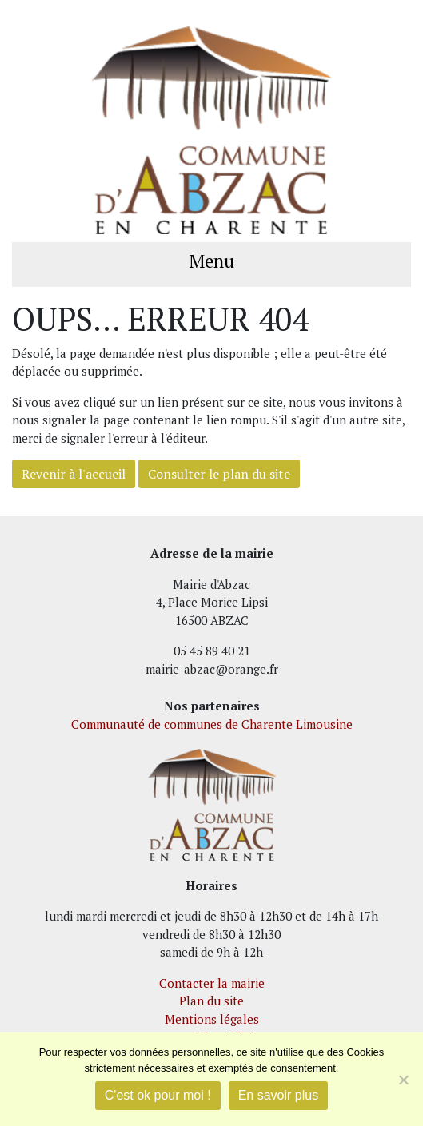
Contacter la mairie (212, 983)
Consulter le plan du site (219, 474)
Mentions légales (212, 1019)
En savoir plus (278, 1095)
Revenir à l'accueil (74, 474)
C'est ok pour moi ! (158, 1095)
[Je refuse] (403, 1080)
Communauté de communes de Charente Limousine (212, 724)
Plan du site (211, 1001)
